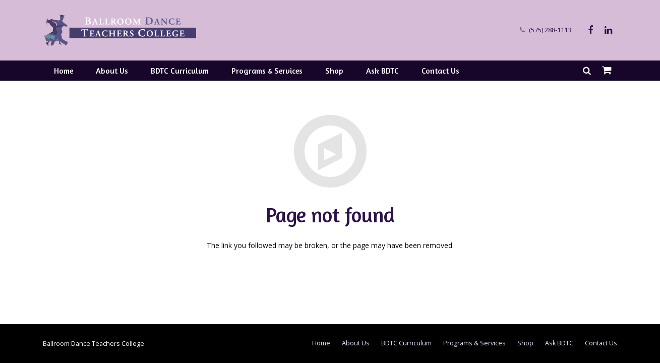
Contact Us (601, 343)
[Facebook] (590, 30)
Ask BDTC (559, 343)
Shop (525, 343)
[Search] (586, 70)
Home (321, 343)
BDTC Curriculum (406, 343)
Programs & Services (474, 343)
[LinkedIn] (608, 30)
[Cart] (606, 70)
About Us (356, 343)
